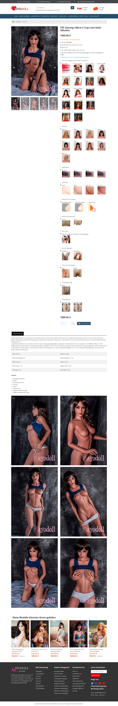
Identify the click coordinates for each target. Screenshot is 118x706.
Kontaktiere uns (77, 673)
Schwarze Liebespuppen (61, 688)
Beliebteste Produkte (60, 676)
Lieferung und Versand (79, 683)
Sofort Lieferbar (24, 16)
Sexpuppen (54, 16)
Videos (81, 16)
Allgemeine (76, 678)
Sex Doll (51, 346)
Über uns (75, 671)
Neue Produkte (94, 16)
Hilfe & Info (62, 16)
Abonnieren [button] (95, 675)
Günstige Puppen (59, 671)
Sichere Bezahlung (78, 681)
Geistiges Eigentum (78, 688)
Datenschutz (76, 676)
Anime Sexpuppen (59, 681)
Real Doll (38, 678)
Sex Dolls (57, 10)
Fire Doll (18, 22)
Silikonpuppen (35, 16)
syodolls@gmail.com (100, 692)
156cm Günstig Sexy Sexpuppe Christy (17, 650)
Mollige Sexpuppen (59, 683)
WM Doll (38, 683)
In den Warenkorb (85, 323)
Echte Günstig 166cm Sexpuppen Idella (57, 650)
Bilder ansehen (73, 16)
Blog (85, 16)
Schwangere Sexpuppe (60, 678)
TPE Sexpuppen (45, 16)
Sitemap (75, 691)
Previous (14, 67)
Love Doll (38, 681)
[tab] (15, 103)
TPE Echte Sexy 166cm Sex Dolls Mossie (38, 650)
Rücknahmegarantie (78, 686)
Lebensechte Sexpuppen (61, 693)
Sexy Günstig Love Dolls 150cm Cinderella (96, 650)
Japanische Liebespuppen (61, 691)
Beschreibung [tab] (17, 334)
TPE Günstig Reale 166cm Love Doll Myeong (77, 650)
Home (16, 16)
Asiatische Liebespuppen (61, 686)
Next (55, 67)
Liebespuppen (40, 673)
